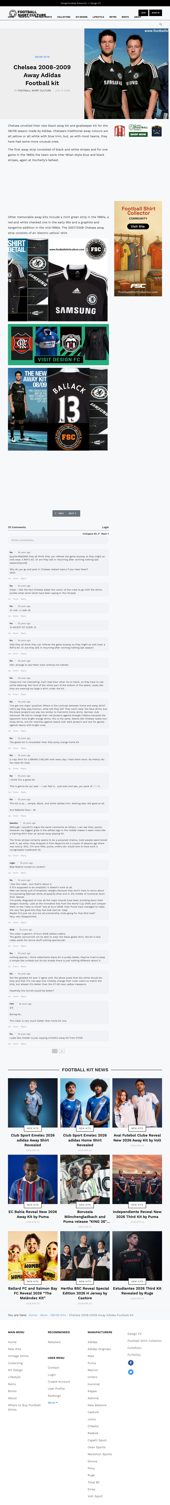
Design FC (95, 3)
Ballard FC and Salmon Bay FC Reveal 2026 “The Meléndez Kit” (32, 1293)
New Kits (33, 1128)
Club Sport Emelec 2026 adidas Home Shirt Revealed (85, 1140)
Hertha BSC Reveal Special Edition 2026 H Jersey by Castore (85, 1293)
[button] (59, 1402)
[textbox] (58, 539)
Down (15, 578)
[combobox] (160, 24)
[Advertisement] (58, 188)
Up (9, 578)
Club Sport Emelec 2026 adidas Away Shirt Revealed (33, 1140)
